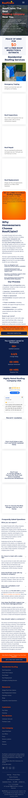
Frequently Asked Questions (9, 700)
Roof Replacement (7, 678)
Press (3, 736)
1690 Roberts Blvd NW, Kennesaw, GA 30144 (12, 761)
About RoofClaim (6, 731)
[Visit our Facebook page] (6, 768)
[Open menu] (23, 2)
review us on (15, 392)
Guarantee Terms (6, 782)
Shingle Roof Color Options (9, 690)
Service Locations (6, 739)
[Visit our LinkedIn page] (10, 768)
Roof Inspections (6, 670)
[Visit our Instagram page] (13, 768)
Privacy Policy (16, 775)
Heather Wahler (9, 397)
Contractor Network (7, 719)
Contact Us (21, 782)
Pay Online (5, 710)
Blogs (3, 698)
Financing (4, 713)
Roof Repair (5, 675)
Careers (4, 741)
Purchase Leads (6, 721)
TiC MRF (15, 782)
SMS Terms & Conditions (13, 779)
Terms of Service (13, 777)
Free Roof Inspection (14, 333)
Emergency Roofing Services (9, 680)
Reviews (4, 744)
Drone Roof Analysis (7, 672)
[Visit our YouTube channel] (3, 768)
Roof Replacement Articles (9, 693)
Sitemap (9, 775)
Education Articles (6, 695)
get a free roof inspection (14, 659)
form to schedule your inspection (12, 594)
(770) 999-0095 (6, 764)
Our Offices (5, 734)
